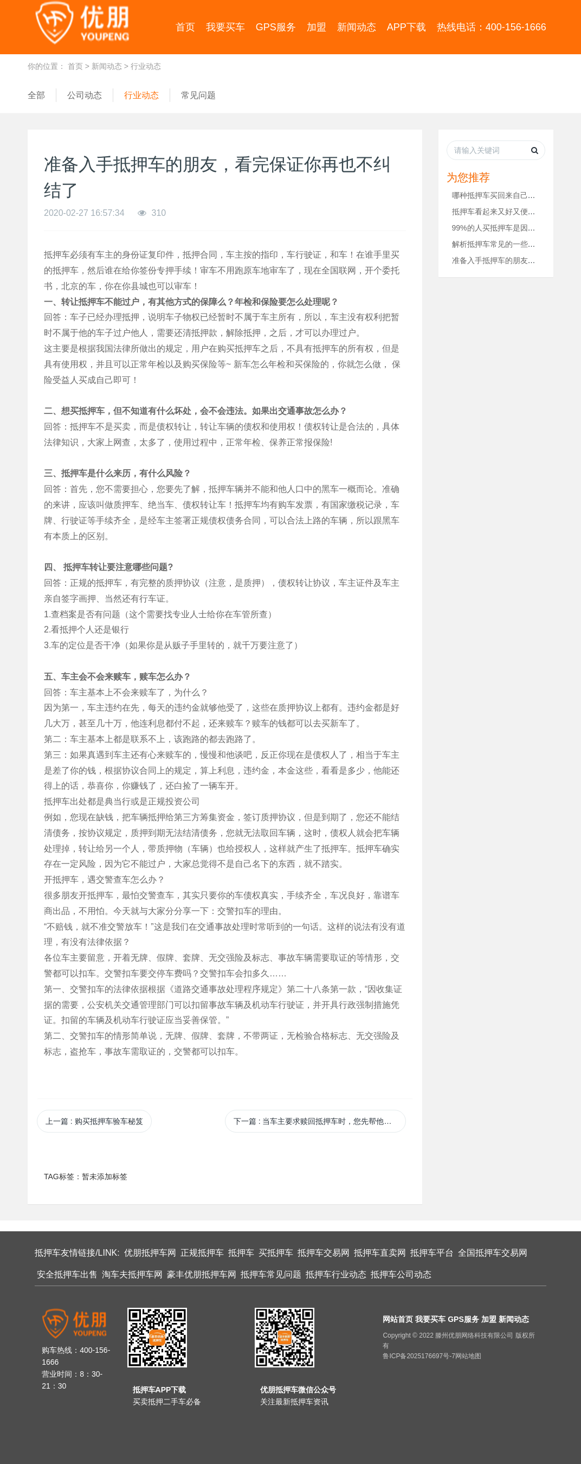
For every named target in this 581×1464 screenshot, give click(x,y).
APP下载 (406, 27)
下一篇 (320, 1121)
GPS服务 (276, 27)
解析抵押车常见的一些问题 (497, 244)
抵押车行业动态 (336, 1274)
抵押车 (241, 1252)
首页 (185, 27)
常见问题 (198, 95)
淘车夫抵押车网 (132, 1274)
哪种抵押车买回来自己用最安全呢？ (512, 195)
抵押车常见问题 (271, 1274)
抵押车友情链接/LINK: (77, 1252)
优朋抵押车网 (150, 1252)
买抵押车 (276, 1252)
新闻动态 (356, 27)
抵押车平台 (432, 1252)
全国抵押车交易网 (492, 1252)
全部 (36, 95)
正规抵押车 (202, 1252)
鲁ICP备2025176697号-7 (419, 1356)
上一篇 (94, 1121)
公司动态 (84, 95)
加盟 (316, 27)
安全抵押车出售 (67, 1274)
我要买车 (225, 27)
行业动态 (146, 66)
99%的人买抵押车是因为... (497, 227)
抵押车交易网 (324, 1252)
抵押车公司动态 (401, 1274)
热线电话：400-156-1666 (491, 27)
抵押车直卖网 (380, 1252)
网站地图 (468, 1356)
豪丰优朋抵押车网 (201, 1274)
